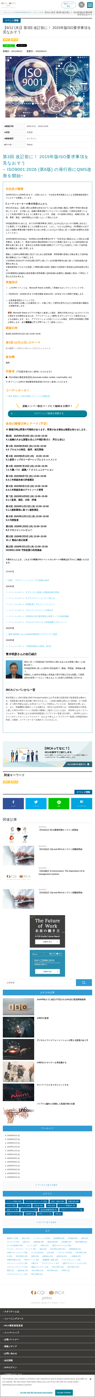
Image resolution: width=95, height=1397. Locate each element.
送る (58, 804)
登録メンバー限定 (69, 5)
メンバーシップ (11, 1332)
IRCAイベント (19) (31, 1260)
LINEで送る (9, 46)
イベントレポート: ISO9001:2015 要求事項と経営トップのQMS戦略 (38, 616)
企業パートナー (11, 1339)
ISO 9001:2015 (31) (57, 1249)
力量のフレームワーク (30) (17, 1253)
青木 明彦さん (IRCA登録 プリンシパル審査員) (29, 396)
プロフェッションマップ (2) (71, 1210)
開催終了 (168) (12, 1238)
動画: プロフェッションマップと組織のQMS (28, 580)
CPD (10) (51, 1206)
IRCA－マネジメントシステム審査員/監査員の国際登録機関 (34, 12)
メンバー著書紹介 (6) (67, 1206)
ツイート (36, 804)
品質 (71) (26, 1242)
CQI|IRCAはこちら (13, 1374)
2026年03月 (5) (13, 1135)
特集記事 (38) (73, 1201)
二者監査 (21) (75, 1256)
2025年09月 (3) (13, 1158)
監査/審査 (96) (59, 1238)
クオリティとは (11, 1311)
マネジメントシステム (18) (17, 1263)
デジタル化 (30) (37, 1253)
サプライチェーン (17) (50, 1263)
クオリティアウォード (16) (17, 1267)
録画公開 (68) (52, 1242)
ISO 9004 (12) (52, 1270)
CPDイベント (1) (44, 1214)
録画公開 (14, 40)
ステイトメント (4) (29, 1210)
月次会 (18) (38, 1206)
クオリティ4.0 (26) (65, 1253)
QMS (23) (35, 1256)
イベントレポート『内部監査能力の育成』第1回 (29, 646)
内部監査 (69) (38, 1242)
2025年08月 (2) (13, 1162)
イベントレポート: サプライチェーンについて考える (31, 598)
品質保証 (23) (47, 1256)
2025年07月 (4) (13, 1166)
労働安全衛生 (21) (14, 1260)
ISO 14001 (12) (37, 1270)
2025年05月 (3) (13, 1173)
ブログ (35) (11, 1206)
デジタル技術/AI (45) (15, 1245)
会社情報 (8, 1360)
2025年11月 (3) (13, 1151)
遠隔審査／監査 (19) (50, 1260)
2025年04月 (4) (13, 1177)
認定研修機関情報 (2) (49, 1210)
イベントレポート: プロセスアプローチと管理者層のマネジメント (37, 622)
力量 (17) (34, 1263)
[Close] (90, 1379)
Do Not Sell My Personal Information (36, 1392)
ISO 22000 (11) (37, 1274)
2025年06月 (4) (13, 1169)
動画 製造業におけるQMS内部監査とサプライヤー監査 (32, 634)
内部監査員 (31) (75, 1249)
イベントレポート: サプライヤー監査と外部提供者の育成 (33, 592)
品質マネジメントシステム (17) (75, 1263)
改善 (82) (84, 1238)
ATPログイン (10, 1367)
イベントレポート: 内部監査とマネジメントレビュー (31, 604)
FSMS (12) (66, 1270)
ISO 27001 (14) (58, 1267)
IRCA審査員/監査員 (13, 1325)
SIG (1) (58, 1214)
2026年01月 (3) (13, 1143)
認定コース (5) (12, 1210)
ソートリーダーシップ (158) (36, 1201)
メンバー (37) (31, 1245)
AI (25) (9, 1256)
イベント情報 (85, 12)
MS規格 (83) (73, 1238)
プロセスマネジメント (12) (17, 1274)
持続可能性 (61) (81, 1242)
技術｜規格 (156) (57, 1201)
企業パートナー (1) (14, 1214)
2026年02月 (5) (13, 1139)
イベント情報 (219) (14, 1201)
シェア (13, 804)
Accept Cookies (64, 1392)
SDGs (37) (45, 1245)
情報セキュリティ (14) (39, 1267)
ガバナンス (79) (13, 1242)
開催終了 (6, 40)
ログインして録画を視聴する (49, 413)
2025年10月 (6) (13, 1154)
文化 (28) (50, 1253)
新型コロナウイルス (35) (61, 1245)
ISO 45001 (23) (21, 1256)
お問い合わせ (10, 1353)
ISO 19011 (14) (73, 1267)
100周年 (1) (29, 1214)
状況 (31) (43, 1249)
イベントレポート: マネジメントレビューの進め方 (30, 610)
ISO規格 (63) (66, 1242)
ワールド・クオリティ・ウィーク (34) (21, 1249)
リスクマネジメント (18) (71, 1260)
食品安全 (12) (23, 1270)
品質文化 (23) (61, 1256)
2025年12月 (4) (13, 1147)
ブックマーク (81, 804)
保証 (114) (26, 1238)
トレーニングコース (13, 1318)
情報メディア (70, 12)
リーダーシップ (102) (42, 1238)
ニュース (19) (25, 1206)
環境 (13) (10, 1270)
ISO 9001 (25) (81, 1253)
